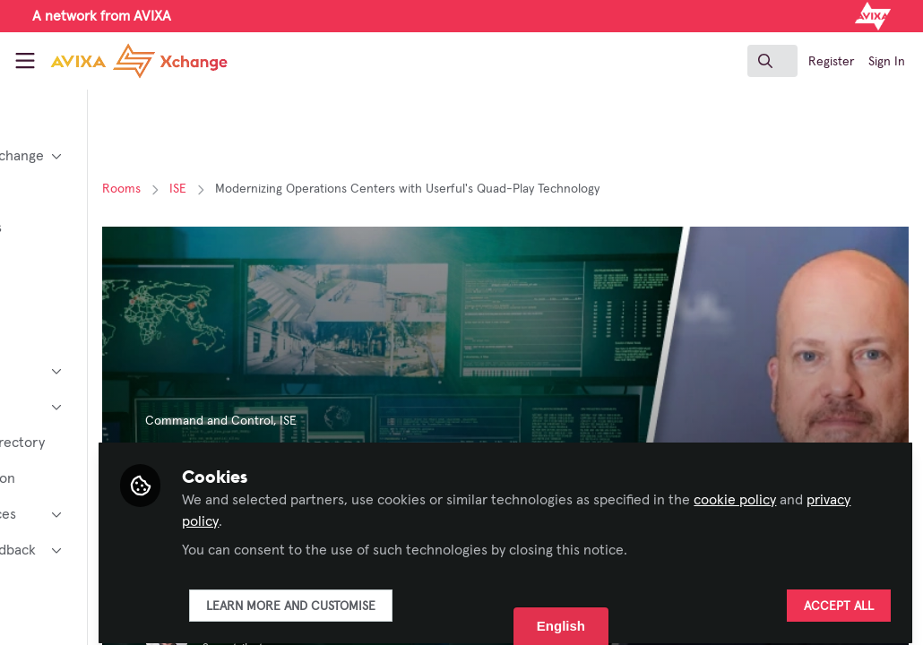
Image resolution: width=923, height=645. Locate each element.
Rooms (263, 189)
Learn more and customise (432, 597)
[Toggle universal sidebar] (25, 61)
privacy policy (433, 512)
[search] (772, 61)
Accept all (839, 597)
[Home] (118, 61)
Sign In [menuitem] (886, 62)
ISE (319, 189)
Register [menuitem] (831, 62)
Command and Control (351, 421)
